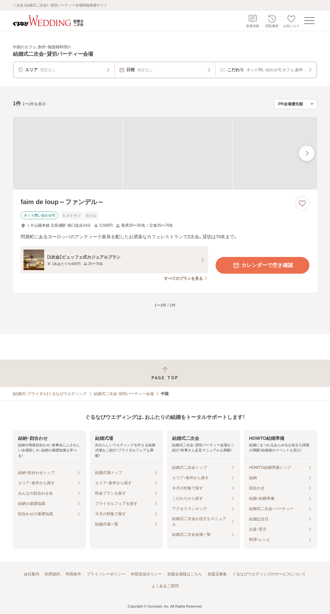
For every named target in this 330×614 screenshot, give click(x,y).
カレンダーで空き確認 (262, 265)
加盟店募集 (217, 574)
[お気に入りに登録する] (302, 203)
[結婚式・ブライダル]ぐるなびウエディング (50, 394)
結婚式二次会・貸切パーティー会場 (124, 394)
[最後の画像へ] (307, 153)
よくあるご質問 (165, 586)
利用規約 (52, 574)
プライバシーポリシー (106, 574)
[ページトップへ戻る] (165, 373)
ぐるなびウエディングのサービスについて (269, 574)
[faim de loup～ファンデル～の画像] (165, 153)
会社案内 (31, 574)
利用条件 (73, 574)
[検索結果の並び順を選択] (295, 104)
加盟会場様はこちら (184, 574)
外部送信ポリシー (146, 574)
